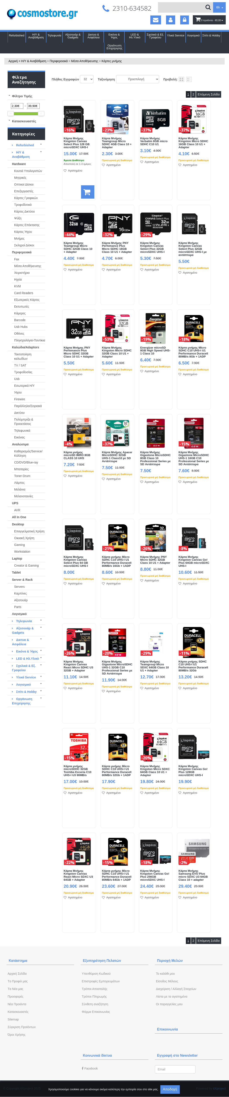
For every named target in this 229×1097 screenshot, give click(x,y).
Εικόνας (19, 437)
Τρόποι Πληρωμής (94, 996)
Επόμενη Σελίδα (209, 94)
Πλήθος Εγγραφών (65, 79)
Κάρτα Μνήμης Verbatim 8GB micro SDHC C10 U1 (154, 141)
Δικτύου (19, 412)
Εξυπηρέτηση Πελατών (102, 960)
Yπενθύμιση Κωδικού (96, 973)
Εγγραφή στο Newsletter (177, 1055)
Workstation (22, 551)
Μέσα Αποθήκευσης (84, 61)
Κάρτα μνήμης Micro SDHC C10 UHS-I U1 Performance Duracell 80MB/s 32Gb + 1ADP (117, 771)
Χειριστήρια (22, 272)
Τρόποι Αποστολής (94, 989)
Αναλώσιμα (20, 444)
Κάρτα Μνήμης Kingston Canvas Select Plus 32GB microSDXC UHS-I (152, 248)
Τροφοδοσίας (23, 372)
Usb (17, 379)
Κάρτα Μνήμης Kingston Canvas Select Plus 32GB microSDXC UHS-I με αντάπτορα (192, 249)
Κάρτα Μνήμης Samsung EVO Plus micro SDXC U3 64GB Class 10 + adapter (193, 875)
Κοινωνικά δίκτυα (97, 1055)
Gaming (19, 545)
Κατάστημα (18, 960)
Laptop (17, 558)
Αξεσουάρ (21, 600)
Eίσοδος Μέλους (167, 981)
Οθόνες (19, 333)
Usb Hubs (20, 327)
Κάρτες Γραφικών (26, 198)
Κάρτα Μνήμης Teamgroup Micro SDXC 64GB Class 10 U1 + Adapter (154, 666)
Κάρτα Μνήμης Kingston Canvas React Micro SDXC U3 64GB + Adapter (78, 875)
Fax (16, 259)
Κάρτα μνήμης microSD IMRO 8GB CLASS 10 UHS (77, 455)
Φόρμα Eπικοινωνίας (96, 1012)
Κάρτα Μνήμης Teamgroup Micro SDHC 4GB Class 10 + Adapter (117, 143)
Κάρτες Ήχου (23, 231)
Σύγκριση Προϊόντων (22, 1027)
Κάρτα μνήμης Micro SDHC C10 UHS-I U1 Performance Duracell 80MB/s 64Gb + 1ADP (117, 875)
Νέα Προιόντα (17, 1004)
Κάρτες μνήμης (112, 61)
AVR (17, 510)
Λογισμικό (193, 35)
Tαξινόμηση (106, 79)
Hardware (19, 164)
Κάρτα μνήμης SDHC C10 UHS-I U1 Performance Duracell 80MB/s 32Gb (193, 666)
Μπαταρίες (21, 469)
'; (86, 79)
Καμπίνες (20, 593)
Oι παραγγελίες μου (169, 1004)
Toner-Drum (22, 476)
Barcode (19, 320)
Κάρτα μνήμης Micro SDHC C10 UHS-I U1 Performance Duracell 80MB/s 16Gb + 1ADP (117, 561)
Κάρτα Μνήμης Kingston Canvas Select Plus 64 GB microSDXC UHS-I (76, 561)
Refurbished (16, 35)
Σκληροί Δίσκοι (24, 245)
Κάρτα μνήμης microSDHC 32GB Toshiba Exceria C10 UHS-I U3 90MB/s (77, 771)
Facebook (90, 1068)
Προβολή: (170, 79)
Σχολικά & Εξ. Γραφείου (155, 36)
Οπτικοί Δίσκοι (24, 184)
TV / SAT (20, 365)
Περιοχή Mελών (170, 960)
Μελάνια (19, 489)
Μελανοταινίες (23, 496)
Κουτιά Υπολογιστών (28, 171)
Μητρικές (20, 177)
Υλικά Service (175, 35)
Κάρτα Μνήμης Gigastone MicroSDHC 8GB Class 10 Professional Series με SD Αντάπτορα (155, 458)
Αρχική (13, 61)
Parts (17, 607)
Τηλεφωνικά (22, 430)
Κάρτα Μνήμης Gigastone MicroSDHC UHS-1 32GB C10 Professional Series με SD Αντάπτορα (117, 667)
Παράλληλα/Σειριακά (28, 406)
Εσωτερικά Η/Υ (24, 385)
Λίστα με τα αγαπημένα (171, 996)
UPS (15, 503)
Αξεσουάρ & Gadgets (72, 36)
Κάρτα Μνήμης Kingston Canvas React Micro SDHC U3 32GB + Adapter (78, 666)
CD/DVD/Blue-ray (26, 462)
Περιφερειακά (59, 61)
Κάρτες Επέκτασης (26, 225)
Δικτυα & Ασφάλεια (93, 36)
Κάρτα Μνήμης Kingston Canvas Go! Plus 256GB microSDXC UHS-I (154, 875)
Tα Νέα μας (15, 989)
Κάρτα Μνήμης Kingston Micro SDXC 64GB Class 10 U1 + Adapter (155, 771)
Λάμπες (19, 482)
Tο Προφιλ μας (18, 981)
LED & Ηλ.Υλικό (135, 36)
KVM (17, 286)
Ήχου (18, 392)
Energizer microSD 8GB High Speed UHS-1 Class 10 (155, 350)
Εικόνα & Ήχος (114, 36)
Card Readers (23, 293)
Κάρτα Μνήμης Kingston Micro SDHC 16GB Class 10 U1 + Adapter (193, 143)
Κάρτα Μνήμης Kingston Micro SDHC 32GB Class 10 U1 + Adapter (117, 352)
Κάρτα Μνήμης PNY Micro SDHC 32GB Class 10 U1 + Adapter (155, 560)
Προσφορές (15, 996)
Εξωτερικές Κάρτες (27, 300)
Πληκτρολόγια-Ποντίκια (29, 340)
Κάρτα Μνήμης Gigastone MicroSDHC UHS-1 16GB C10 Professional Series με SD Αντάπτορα (193, 458)
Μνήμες (19, 238)
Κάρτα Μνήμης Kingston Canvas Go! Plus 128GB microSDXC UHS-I (192, 771)
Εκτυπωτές (21, 306)
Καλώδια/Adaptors (25, 347)
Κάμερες (20, 313)
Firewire (19, 399)
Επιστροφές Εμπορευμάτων (101, 981)
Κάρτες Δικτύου (24, 211)
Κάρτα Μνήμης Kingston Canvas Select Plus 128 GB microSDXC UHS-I (77, 143)
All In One (19, 517)
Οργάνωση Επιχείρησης (114, 47)
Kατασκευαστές (18, 1012)
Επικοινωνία (167, 1029)
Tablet (16, 572)
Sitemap (13, 1019)
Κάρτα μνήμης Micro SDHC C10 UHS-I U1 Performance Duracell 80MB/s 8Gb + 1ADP (193, 352)
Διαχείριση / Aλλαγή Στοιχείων (176, 989)
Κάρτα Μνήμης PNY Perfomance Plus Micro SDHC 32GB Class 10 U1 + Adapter (79, 352)
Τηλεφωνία (54, 35)
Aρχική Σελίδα (17, 973)
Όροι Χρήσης (16, 1034)
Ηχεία (18, 279)
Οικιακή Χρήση (24, 538)
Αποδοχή (170, 1089)
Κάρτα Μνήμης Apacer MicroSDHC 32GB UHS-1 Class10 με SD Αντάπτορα (117, 457)
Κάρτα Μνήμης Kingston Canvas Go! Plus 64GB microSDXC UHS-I (193, 561)
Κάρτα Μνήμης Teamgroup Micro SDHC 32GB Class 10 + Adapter (78, 248)
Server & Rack (22, 579)
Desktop (18, 524)
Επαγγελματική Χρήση (29, 531)
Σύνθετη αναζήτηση (95, 1004)
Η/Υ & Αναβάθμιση (36, 36)
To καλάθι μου (165, 973)
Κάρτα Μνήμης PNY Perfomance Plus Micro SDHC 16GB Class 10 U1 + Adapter (117, 248)
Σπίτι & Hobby (211, 35)
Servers (19, 586)
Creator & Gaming (26, 565)
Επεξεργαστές (23, 191)
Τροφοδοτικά (23, 204)
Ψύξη (17, 218)
